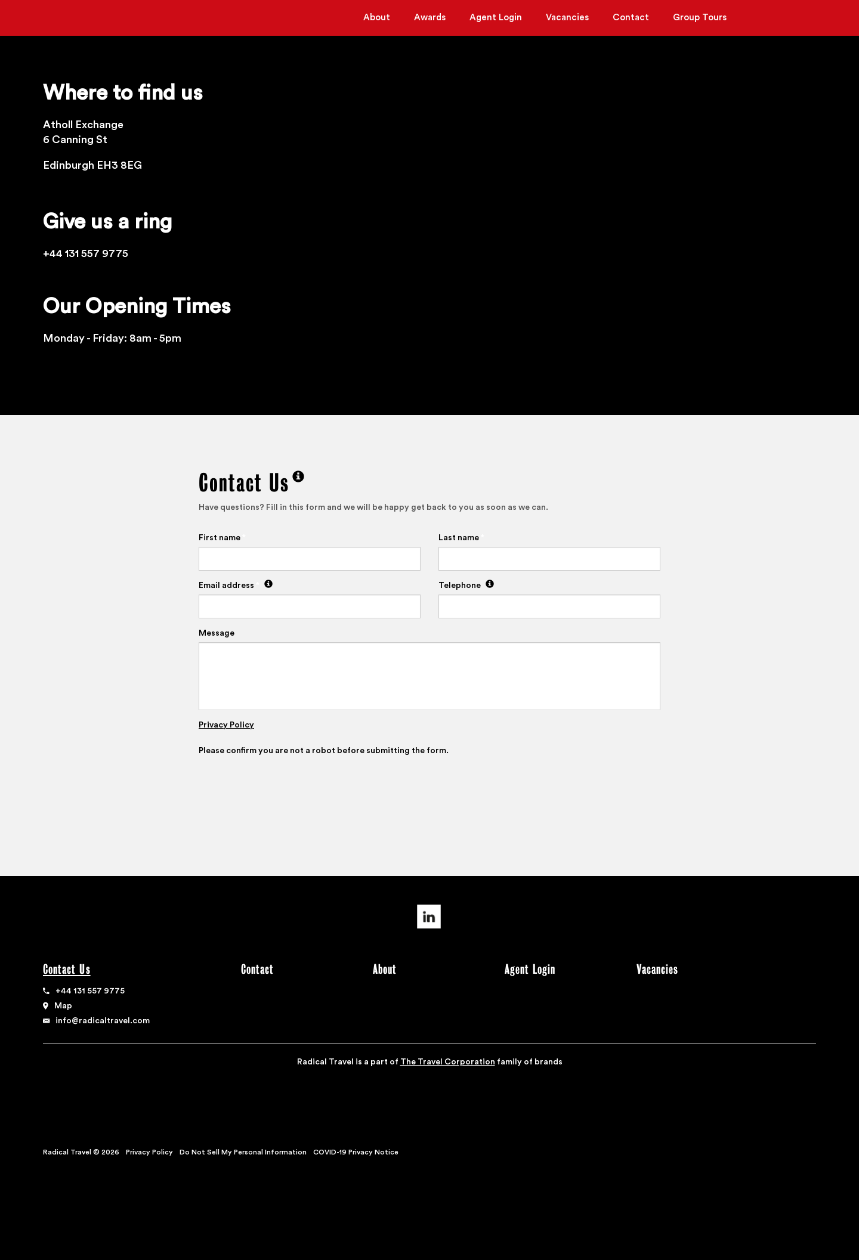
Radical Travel (90, 19)
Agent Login (495, 17)
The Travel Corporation (447, 1062)
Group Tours (700, 17)
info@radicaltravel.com (102, 1021)
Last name (461, 538)
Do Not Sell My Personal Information (243, 1152)
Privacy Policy (226, 725)
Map (63, 1006)
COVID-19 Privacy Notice (355, 1152)
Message (216, 633)
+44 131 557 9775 (90, 991)
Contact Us (68, 969)
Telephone (466, 585)
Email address (236, 585)
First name (222, 538)
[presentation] (289, 789)
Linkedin (429, 916)
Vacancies (567, 17)
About (376, 17)
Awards (430, 17)
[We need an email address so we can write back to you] (267, 585)
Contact (631, 17)
